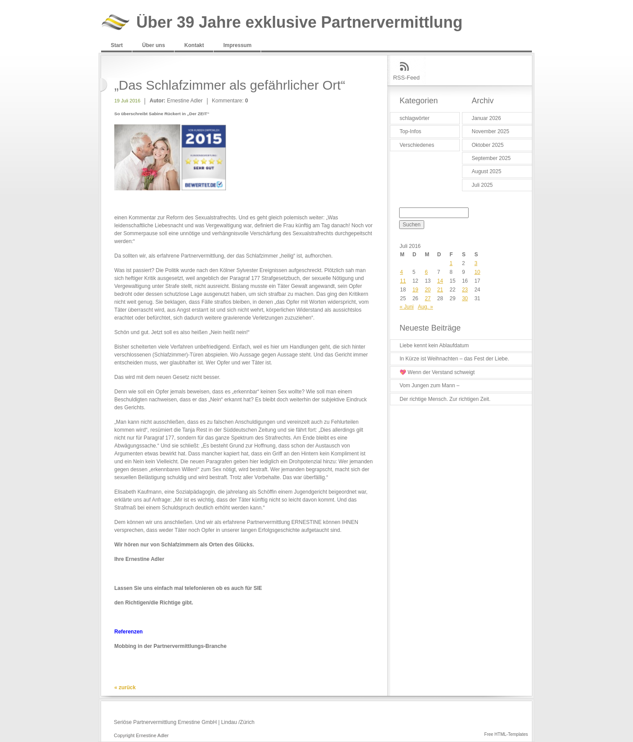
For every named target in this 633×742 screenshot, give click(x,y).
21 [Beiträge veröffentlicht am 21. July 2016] (440, 290)
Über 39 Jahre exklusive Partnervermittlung (299, 22)
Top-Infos (410, 131)
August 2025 (486, 171)
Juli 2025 (482, 185)
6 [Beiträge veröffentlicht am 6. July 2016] (426, 272)
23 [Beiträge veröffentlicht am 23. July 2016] (465, 290)
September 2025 (491, 158)
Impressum (237, 45)
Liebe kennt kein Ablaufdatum (434, 345)
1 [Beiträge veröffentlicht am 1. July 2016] (451, 263)
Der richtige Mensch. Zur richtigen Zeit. (445, 399)
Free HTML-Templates (506, 734)
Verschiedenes (417, 145)
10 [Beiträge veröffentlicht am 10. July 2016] (477, 272)
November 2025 (490, 131)
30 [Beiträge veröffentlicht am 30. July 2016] (465, 298)
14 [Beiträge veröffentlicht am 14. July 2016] (440, 281)
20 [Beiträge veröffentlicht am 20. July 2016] (427, 290)
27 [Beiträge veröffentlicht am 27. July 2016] (427, 298)
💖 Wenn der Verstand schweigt (437, 372)
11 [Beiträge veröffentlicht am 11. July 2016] (403, 281)
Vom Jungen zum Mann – (429, 385)
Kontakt (194, 45)
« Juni (407, 307)
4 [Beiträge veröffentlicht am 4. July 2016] (401, 272)
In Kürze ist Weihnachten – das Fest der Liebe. (454, 359)
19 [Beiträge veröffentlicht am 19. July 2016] (415, 290)
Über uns (153, 45)
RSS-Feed (406, 77)
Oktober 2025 (488, 145)
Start (117, 45)
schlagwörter (414, 118)
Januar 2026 (486, 118)
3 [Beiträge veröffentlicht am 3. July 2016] (475, 263)
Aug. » (425, 307)
